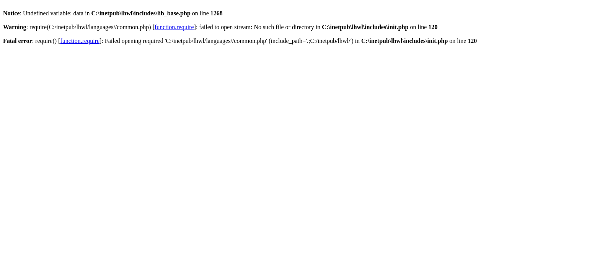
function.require (174, 27)
